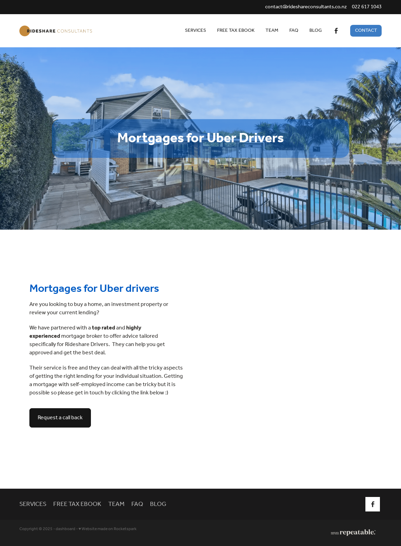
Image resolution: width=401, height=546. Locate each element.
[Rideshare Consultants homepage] (55, 30)
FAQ (293, 30)
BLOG (315, 30)
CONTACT (366, 30)
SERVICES (195, 30)
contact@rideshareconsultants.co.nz (306, 7)
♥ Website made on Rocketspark (107, 529)
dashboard (65, 529)
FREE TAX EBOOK (235, 30)
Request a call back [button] (60, 417)
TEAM (271, 30)
